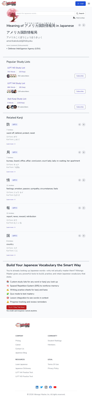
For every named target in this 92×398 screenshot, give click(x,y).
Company (19, 336)
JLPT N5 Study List (16, 67)
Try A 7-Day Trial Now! (16, 307)
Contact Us (19, 349)
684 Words (11, 87)
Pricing (18, 340)
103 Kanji (22, 72)
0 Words (10, 103)
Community (52, 336)
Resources (20, 359)
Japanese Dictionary (23, 368)
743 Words (11, 72)
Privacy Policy (53, 368)
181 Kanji (22, 87)
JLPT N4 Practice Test (24, 372)
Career (18, 345)
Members (51, 345)
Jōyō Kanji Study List (16, 98)
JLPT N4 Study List (16, 83)
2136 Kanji (20, 103)
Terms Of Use (53, 364)
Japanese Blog (21, 353)
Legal (50, 359)
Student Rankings (55, 340)
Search (80, 13)
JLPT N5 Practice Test (24, 376)
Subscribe (80, 76)
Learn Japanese (21, 364)
